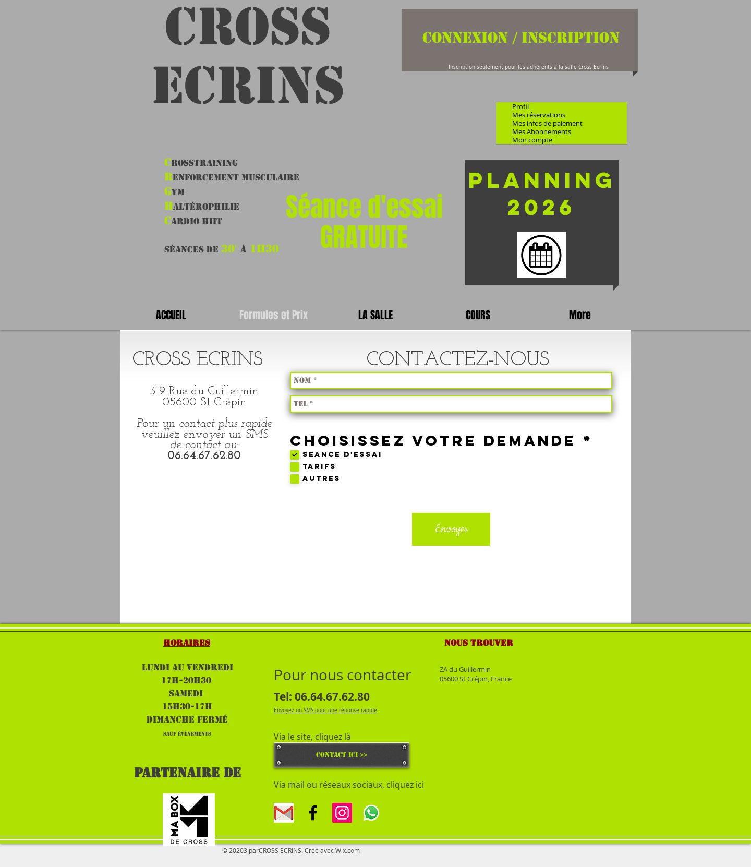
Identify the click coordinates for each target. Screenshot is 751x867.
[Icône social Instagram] (342, 813)
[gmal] (284, 813)
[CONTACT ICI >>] (341, 755)
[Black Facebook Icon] (313, 813)
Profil (520, 106)
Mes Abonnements (541, 131)
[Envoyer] (451, 529)
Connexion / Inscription (521, 37)
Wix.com (347, 850)
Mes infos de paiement (547, 123)
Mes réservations (538, 115)
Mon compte (532, 140)
